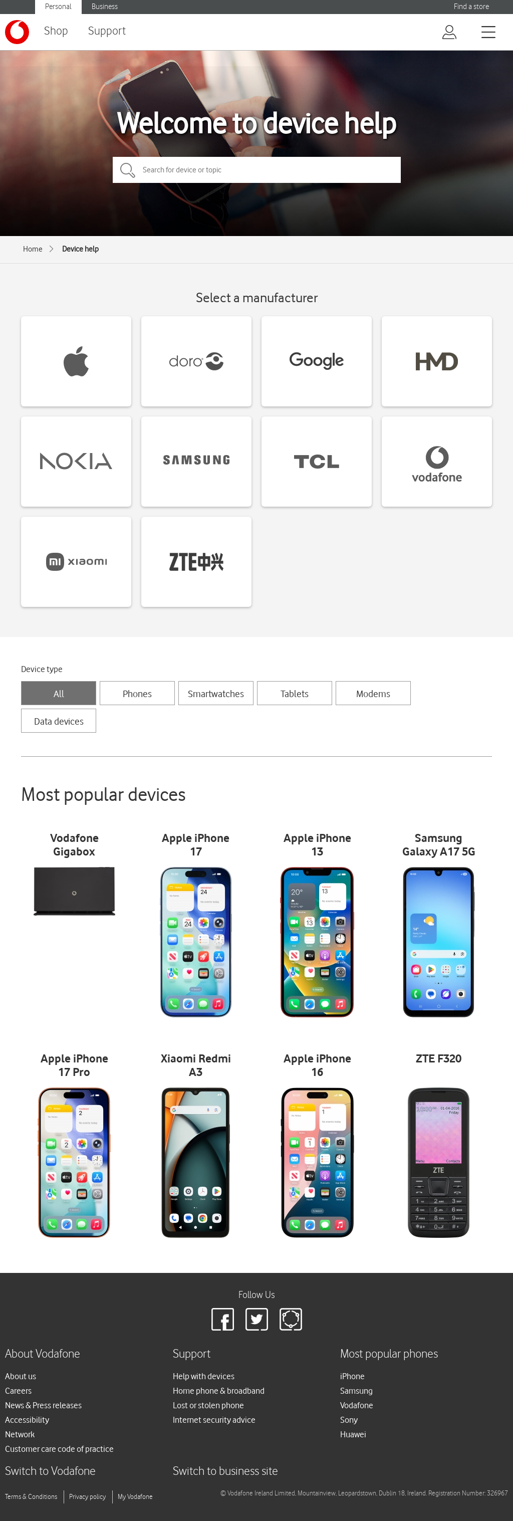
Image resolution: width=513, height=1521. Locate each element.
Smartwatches (216, 693)
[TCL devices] (317, 461)
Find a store (471, 7)
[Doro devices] (196, 361)
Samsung (356, 1391)
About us (20, 1376)
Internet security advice (214, 1420)
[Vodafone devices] (437, 461)
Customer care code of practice (59, 1449)
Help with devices (203, 1376)
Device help (80, 249)
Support (107, 31)
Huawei (353, 1434)
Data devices (59, 721)
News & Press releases (43, 1405)
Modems (373, 693)
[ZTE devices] (196, 562)
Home (33, 249)
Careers (18, 1391)
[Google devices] (317, 361)
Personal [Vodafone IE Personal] (58, 7)
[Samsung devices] (196, 461)
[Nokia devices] (76, 461)
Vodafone (356, 1405)
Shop (56, 31)
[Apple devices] (76, 361)
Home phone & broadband (219, 1391)
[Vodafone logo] (17, 32)
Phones (137, 693)
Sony (349, 1420)
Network (20, 1434)
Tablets (295, 693)
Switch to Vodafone (50, 1471)
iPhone (352, 1376)
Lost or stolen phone (208, 1405)
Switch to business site (225, 1471)
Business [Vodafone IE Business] (105, 7)
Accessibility (27, 1420)
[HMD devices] (437, 361)
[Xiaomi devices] (76, 562)
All (59, 693)
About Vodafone (42, 1354)
